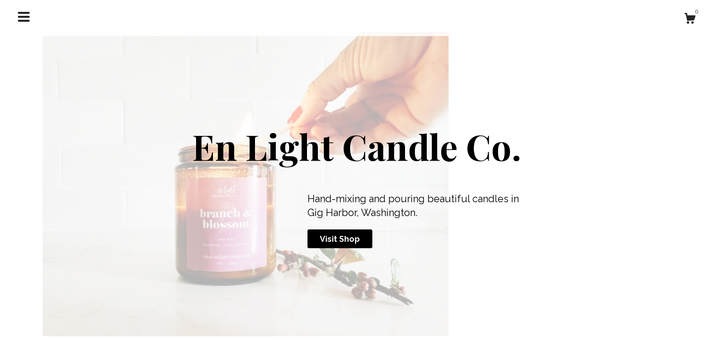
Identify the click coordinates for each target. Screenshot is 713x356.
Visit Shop (340, 239)
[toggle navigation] (24, 17)
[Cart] (689, 19)
